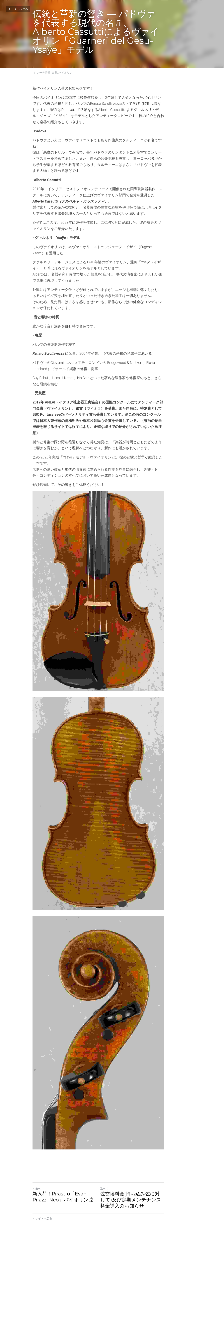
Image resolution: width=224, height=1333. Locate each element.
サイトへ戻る (18, 9)
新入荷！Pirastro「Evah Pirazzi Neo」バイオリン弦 (68, 1287)
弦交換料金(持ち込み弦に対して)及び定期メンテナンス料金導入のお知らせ (152, 1290)
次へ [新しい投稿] (118, 1278)
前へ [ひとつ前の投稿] (37, 1278)
